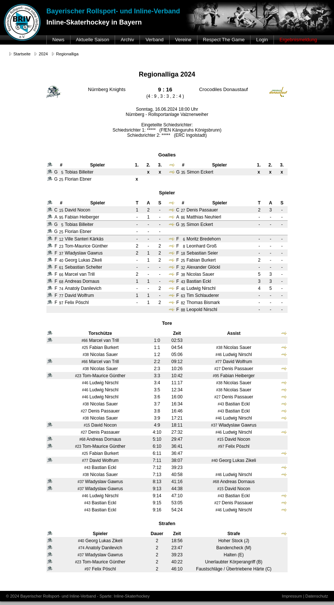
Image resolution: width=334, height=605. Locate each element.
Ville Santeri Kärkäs (84, 239)
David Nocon (77, 210)
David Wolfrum (79, 295)
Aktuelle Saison (92, 39)
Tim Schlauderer (203, 295)
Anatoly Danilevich (83, 288)
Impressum (292, 596)
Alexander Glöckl (203, 267)
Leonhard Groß (202, 246)
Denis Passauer (202, 210)
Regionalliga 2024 (167, 74)
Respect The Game (224, 39)
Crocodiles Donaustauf (223, 89)
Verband (154, 39)
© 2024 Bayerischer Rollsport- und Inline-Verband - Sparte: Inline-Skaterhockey (78, 596)
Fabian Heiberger (82, 217)
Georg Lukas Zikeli (83, 260)
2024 (43, 54)
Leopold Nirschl (202, 309)
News (58, 39)
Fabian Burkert (201, 260)
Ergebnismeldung (298, 39)
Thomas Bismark (203, 302)
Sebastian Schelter (83, 267)
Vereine (183, 39)
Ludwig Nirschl (201, 288)
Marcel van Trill (80, 274)
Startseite (21, 54)
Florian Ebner (78, 231)
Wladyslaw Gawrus (83, 253)
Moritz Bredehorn (204, 239)
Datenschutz (316, 596)
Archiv (127, 39)
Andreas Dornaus (82, 281)
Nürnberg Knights (106, 89)
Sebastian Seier (202, 253)
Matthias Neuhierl (204, 217)
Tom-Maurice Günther (86, 246)
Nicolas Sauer (201, 274)
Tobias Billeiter (79, 224)
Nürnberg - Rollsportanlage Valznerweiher (167, 114)
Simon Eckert (200, 224)
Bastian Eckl (199, 281)
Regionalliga (67, 54)
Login (262, 39)
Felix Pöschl (77, 302)
